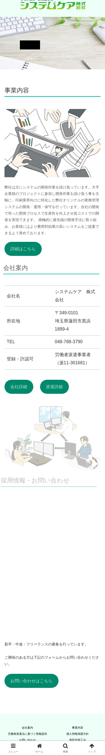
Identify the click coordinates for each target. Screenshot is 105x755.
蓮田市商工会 (77, 740)
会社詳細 (18, 387)
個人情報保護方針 (77, 733)
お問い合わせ (27, 740)
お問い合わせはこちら (31, 681)
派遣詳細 (54, 387)
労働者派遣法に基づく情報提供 (27, 733)
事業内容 (77, 727)
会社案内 (27, 727)
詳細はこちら (23, 249)
